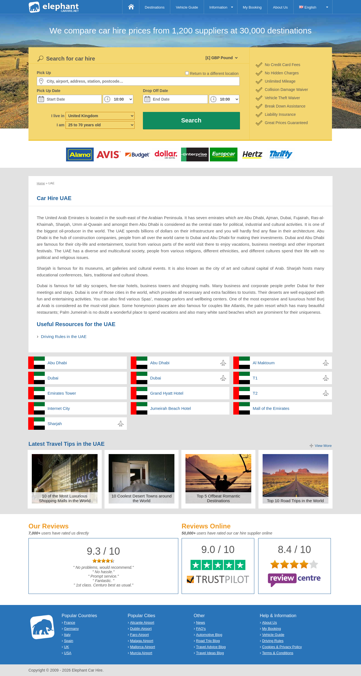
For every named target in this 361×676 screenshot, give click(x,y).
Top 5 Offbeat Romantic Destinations (218, 498)
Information (218, 7)
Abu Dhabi (57, 362)
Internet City (59, 408)
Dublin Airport (140, 629)
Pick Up (44, 72)
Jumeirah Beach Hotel (170, 408)
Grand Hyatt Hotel (166, 393)
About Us (280, 7)
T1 (255, 378)
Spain (68, 641)
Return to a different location (214, 73)
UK (66, 647)
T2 (255, 393)
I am (60, 125)
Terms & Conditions (277, 653)
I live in (57, 116)
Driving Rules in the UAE (64, 336)
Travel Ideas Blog (210, 653)
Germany (71, 629)
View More (323, 446)
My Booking (252, 7)
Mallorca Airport (142, 647)
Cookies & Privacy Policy (282, 647)
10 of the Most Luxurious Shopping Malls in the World (65, 498)
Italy (67, 635)
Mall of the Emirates (271, 408)
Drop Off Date (155, 90)
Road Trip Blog (208, 641)
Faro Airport (139, 635)
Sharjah (55, 423)
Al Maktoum (263, 362)
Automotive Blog (209, 635)
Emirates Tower (62, 393)
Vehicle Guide (187, 7)
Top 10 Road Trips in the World (295, 500)
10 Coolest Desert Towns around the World (141, 498)
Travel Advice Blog (211, 647)
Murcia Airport (141, 653)
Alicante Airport (142, 622)
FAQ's (201, 629)
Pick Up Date (49, 90)
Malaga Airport (141, 641)
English (307, 7)
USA (68, 653)
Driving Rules (272, 641)
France (69, 622)
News (200, 622)
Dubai (53, 378)
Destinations (155, 7)
